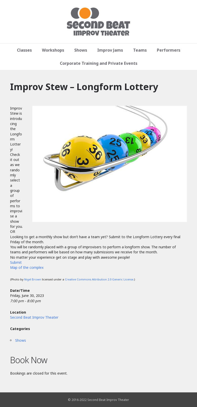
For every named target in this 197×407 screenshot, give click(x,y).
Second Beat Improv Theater (34, 317)
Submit (16, 262)
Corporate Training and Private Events (98, 63)
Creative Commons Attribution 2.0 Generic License (99, 279)
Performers (168, 50)
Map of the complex (26, 267)
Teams (140, 50)
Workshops (53, 50)
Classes (24, 50)
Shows (80, 50)
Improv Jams (110, 50)
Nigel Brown (32, 279)
